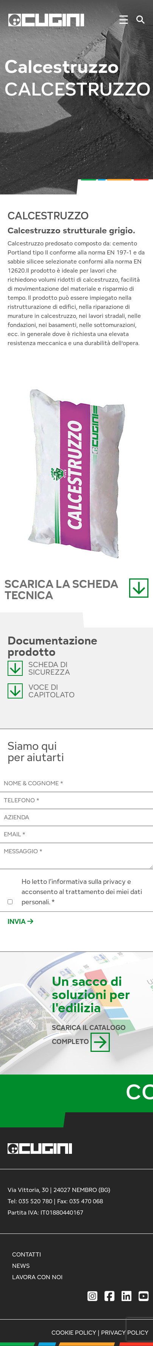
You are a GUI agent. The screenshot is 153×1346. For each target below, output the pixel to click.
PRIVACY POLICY (124, 1333)
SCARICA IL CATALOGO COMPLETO (89, 1037)
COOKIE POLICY (74, 1333)
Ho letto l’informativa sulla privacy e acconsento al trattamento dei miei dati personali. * (82, 891)
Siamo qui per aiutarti (36, 751)
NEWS (21, 1266)
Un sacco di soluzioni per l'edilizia (91, 994)
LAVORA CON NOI (37, 1277)
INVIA (20, 921)
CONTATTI (26, 1254)
